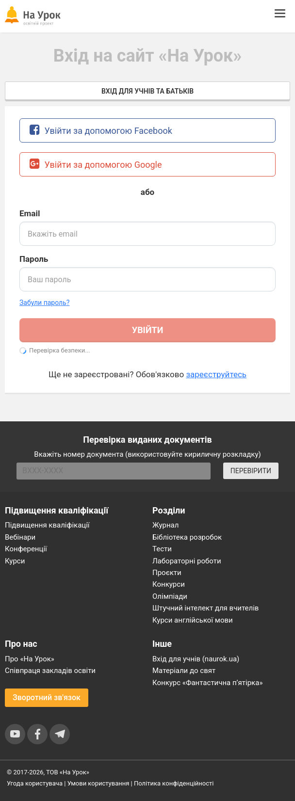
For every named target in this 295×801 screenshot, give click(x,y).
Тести (162, 549)
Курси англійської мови (192, 620)
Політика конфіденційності (173, 783)
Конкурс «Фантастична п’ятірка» (207, 682)
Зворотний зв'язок (47, 697)
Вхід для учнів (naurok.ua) (195, 659)
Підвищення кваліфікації (47, 525)
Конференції (26, 549)
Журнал (165, 525)
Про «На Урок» (29, 659)
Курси (15, 561)
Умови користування (98, 783)
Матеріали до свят (183, 670)
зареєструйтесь (216, 374)
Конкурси (168, 584)
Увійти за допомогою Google (96, 164)
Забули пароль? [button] (44, 302)
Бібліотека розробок (187, 537)
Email (29, 213)
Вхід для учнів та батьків (147, 91)
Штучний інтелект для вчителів (205, 608)
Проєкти (166, 572)
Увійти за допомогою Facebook (101, 130)
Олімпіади (169, 596)
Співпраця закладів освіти (50, 670)
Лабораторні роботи (186, 561)
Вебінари (20, 537)
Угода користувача (35, 783)
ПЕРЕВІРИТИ (250, 471)
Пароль (33, 259)
